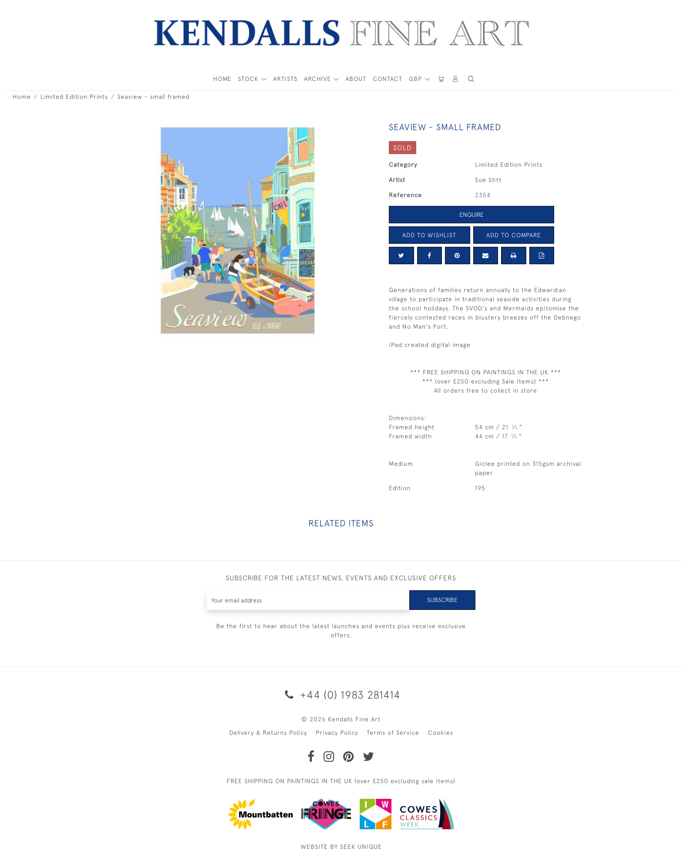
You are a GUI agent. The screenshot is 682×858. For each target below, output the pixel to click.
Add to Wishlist (429, 235)
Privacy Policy (337, 732)
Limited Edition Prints (74, 96)
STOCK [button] (249, 78)
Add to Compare (513, 235)
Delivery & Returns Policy (268, 732)
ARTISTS (285, 78)
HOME (222, 78)
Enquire (471, 214)
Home (22, 96)
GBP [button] (416, 78)
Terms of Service (393, 732)
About (355, 78)
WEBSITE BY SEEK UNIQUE (341, 846)
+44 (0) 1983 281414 (341, 694)
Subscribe (442, 599)
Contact (387, 78)
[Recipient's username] (308, 600)
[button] (471, 79)
